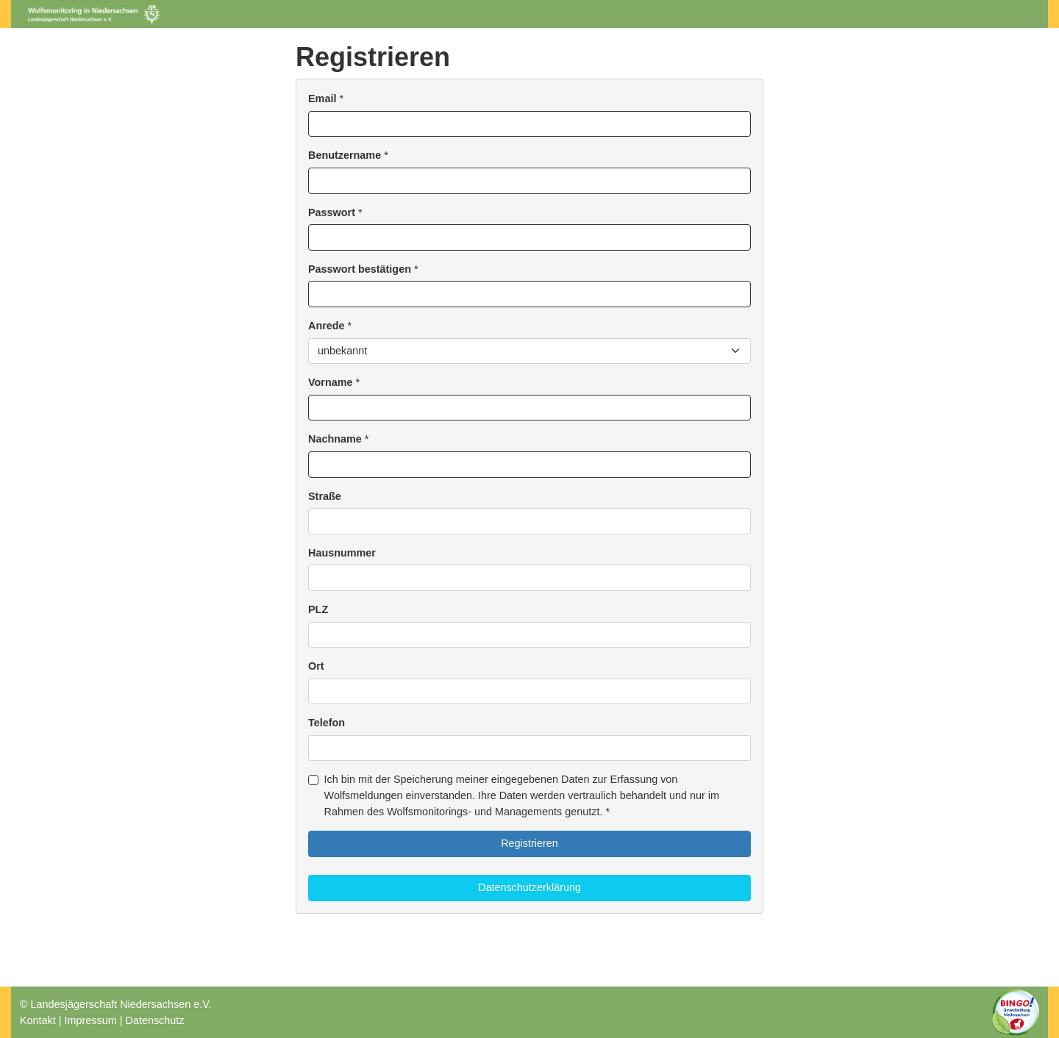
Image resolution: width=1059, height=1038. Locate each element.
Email (322, 98)
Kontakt (38, 1020)
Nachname (335, 439)
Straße (324, 496)
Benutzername (344, 155)
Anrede (326, 326)
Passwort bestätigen (359, 269)
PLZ (318, 609)
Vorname (330, 382)
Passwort (331, 212)
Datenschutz (154, 1020)
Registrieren (529, 843)
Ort (316, 666)
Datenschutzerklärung (529, 887)
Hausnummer (342, 553)
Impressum (91, 1020)
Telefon (326, 723)
